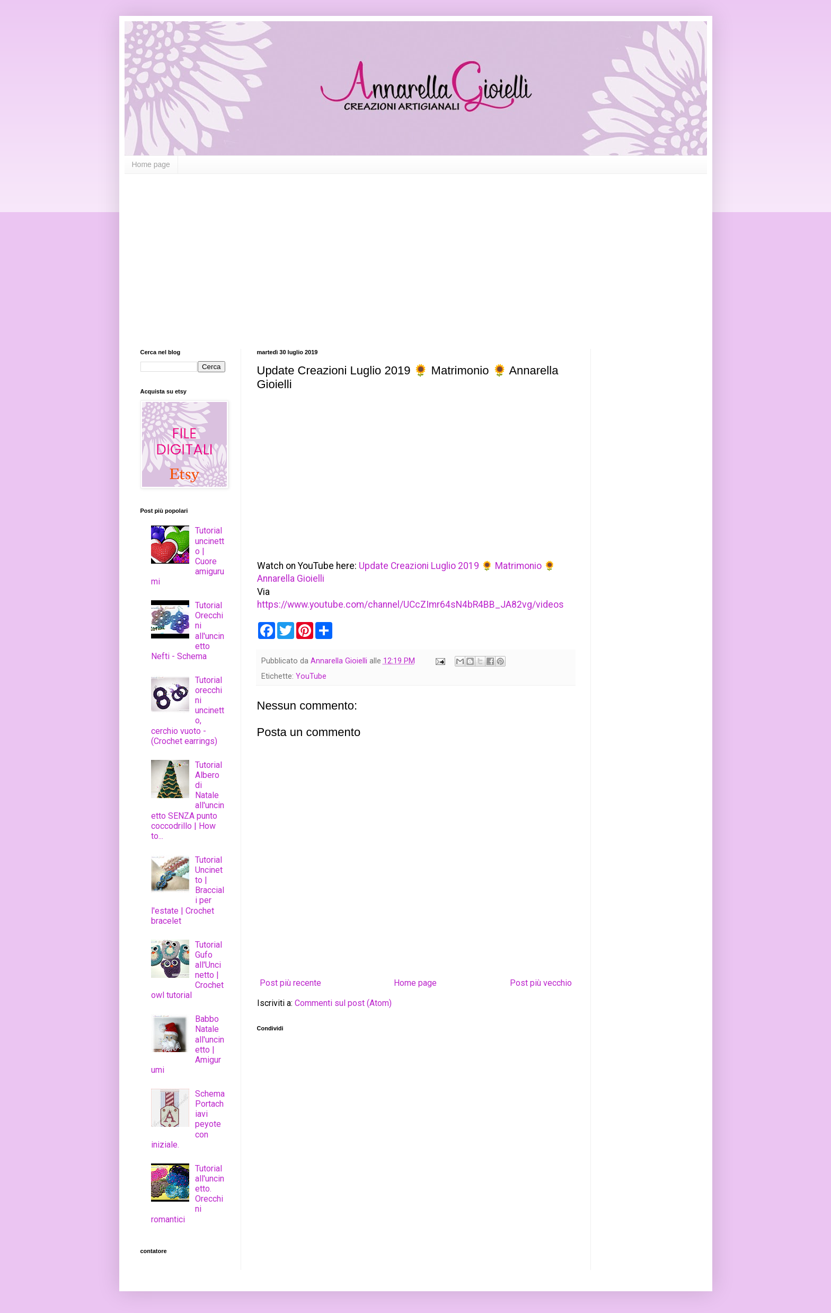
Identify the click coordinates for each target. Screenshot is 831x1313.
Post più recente (290, 983)
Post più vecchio (541, 983)
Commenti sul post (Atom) (343, 1003)
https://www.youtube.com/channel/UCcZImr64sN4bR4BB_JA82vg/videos (410, 604)
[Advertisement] (415, 253)
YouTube (311, 676)
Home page (151, 164)
